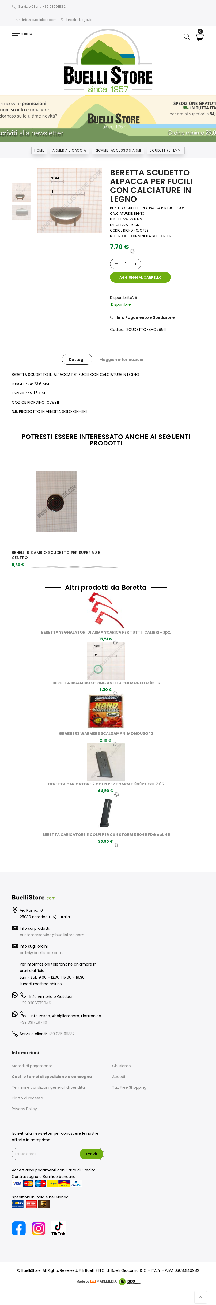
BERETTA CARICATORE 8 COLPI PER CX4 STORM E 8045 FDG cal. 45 (106, 834)
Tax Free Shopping (129, 1087)
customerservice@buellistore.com (52, 934)
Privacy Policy (24, 1108)
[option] (21, 192)
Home (39, 150)
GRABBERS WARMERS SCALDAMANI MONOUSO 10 (106, 733)
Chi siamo (121, 1066)
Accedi (118, 1076)
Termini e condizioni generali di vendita (48, 1087)
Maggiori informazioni (121, 359)
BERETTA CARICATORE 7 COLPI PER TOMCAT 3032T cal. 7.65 (106, 784)
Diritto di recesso (27, 1098)
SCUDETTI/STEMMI (166, 150)
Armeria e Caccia (69, 150)
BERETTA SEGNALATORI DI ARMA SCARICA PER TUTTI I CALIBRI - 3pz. (106, 632)
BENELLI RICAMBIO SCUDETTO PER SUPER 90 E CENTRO (56, 555)
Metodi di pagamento (32, 1066)
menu (22, 33)
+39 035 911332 (61, 1034)
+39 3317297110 (33, 1022)
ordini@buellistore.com (41, 952)
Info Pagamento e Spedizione (146, 317)
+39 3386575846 (35, 1003)
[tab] (77, 359)
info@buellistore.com (36, 19)
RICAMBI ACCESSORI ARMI (118, 150)
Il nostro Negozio (76, 19)
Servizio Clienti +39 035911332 (39, 6)
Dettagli (77, 359)
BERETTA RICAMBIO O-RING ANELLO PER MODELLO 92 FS (106, 683)
